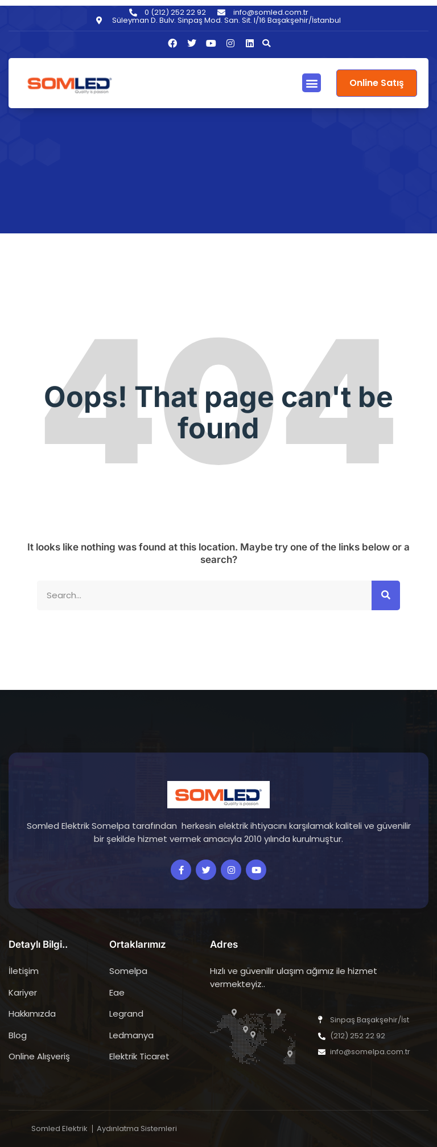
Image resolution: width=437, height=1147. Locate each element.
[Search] (386, 596)
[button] (266, 43)
